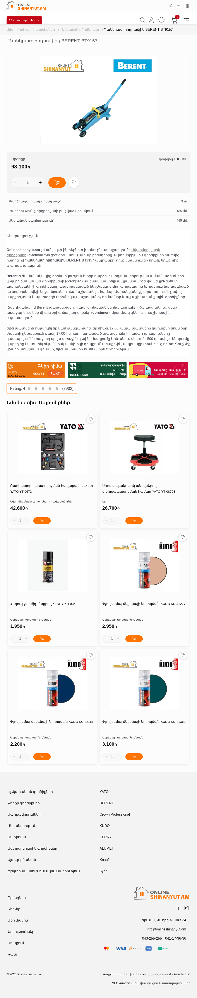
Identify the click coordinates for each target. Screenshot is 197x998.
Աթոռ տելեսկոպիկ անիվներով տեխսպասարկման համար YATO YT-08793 (138, 489)
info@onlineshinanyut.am (166, 930)
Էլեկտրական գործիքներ (30, 792)
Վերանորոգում (21, 826)
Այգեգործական (22, 860)
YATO (104, 792)
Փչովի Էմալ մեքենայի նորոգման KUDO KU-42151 (52, 722)
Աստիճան (17, 837)
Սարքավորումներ (24, 815)
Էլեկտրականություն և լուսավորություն (44, 871)
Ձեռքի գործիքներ (24, 803)
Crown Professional (115, 815)
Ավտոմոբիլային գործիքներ (31, 29)
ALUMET (107, 849)
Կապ (12, 955)
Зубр (104, 871)
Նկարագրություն (22, 236)
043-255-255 (152, 939)
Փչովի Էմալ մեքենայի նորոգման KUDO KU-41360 (144, 722)
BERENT (107, 803)
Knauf (104, 860)
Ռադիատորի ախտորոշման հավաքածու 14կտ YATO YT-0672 (51, 489)
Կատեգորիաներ (24, 20)
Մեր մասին (18, 921)
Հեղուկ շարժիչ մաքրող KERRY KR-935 (42, 604)
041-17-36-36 (175, 939)
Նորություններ (21, 932)
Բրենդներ (17, 898)
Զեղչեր (14, 909)
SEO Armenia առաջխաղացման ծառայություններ (151, 983)
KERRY (106, 837)
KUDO (105, 826)
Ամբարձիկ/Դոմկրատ (80, 29)
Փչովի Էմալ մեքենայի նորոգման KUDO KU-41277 (144, 604)
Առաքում (16, 943)
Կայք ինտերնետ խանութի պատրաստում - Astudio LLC (146, 974)
